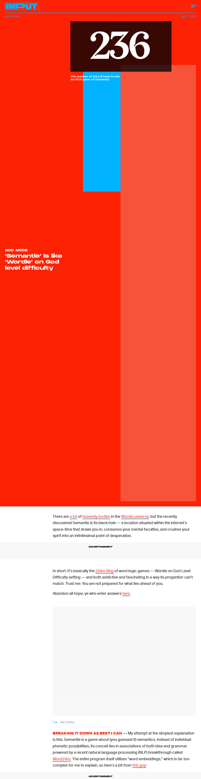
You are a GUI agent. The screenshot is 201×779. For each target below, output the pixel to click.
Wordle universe (135, 516)
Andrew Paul (12, 16)
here (126, 593)
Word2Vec (62, 758)
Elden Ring (104, 570)
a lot (73, 516)
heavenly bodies (96, 516)
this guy (139, 765)
